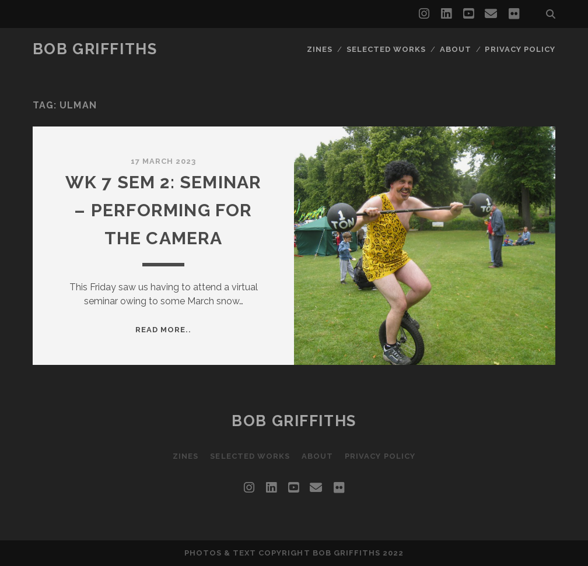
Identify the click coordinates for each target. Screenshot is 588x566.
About (455, 49)
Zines (319, 49)
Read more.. (163, 329)
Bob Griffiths (95, 49)
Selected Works (386, 49)
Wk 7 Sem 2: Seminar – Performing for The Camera (163, 210)
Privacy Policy (520, 49)
